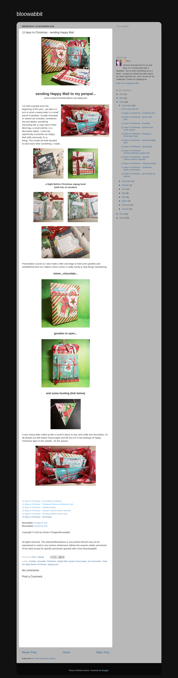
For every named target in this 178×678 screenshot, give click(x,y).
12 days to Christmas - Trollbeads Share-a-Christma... (136, 168)
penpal (71, 561)
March (125, 201)
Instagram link (40, 523)
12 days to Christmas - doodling (135, 123)
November (127, 181)
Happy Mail (62, 561)
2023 (121, 94)
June (124, 189)
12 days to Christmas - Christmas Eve (138, 113)
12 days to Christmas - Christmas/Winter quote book (44, 514)
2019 (121, 98)
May (124, 193)
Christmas (51, 561)
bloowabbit (30, 14)
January (126, 209)
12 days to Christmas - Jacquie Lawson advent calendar (46, 510)
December (127, 105)
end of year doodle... (130, 109)
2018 (121, 102)
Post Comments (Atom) (45, 658)
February (126, 205)
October (126, 185)
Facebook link (41, 526)
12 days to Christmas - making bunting (138, 163)
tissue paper (81, 561)
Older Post (102, 652)
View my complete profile (127, 83)
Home (66, 652)
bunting (32, 561)
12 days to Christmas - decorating (136, 146)
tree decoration (94, 561)
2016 (121, 218)
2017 (121, 214)
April (124, 197)
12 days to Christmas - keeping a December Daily (136, 135)
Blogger (105, 670)
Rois (128, 61)
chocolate (41, 561)
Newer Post (29, 652)
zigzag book (53, 564)
